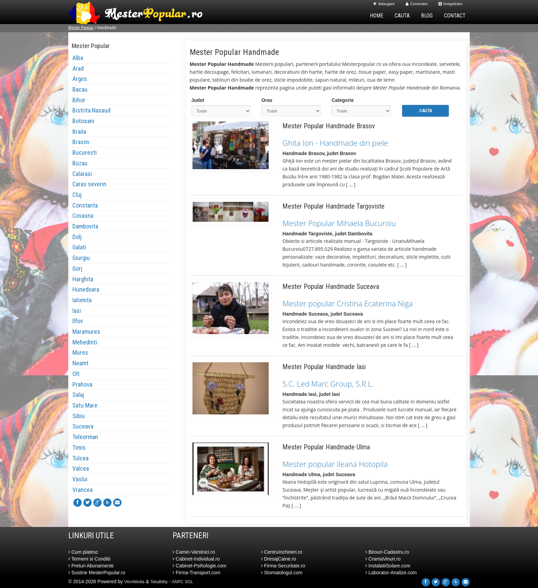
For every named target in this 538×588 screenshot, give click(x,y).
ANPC (177, 581)
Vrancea (82, 489)
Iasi (76, 310)
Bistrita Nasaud (91, 110)
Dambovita (85, 226)
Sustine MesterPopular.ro (96, 572)
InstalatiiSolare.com (387, 565)
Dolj (77, 236)
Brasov (81, 141)
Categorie (342, 100)
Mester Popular (81, 27)
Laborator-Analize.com (391, 572)
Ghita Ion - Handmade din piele (335, 142)
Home (376, 15)
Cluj (77, 194)
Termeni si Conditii (89, 559)
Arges (79, 78)
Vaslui (79, 479)
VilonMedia (134, 581)
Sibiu (78, 416)
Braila (79, 131)
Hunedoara (85, 289)
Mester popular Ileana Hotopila (334, 464)
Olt (76, 373)
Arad (78, 68)
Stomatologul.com (282, 572)
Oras (266, 100)
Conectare (417, 4)
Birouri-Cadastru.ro (387, 552)
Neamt (80, 363)
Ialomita (82, 300)
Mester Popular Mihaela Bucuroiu (339, 223)
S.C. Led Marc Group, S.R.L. (327, 383)
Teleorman (85, 436)
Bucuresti (84, 152)
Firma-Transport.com (196, 572)
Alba (77, 57)
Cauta (402, 15)
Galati (79, 247)
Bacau (79, 89)
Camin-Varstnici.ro (194, 552)
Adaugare (384, 4)
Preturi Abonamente (91, 565)
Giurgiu (81, 257)
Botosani (83, 121)
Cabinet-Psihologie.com (199, 565)
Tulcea (80, 458)
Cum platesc (83, 552)
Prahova (82, 384)
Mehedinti (84, 342)
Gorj (77, 268)
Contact (455, 15)
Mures (80, 352)
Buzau (79, 163)
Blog (427, 15)
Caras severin (89, 184)
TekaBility (159, 581)
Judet (197, 100)
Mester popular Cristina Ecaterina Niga (347, 303)
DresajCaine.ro (278, 559)
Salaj (78, 394)
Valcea (80, 468)
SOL (189, 581)
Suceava (82, 426)
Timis (79, 447)
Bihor (78, 100)
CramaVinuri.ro (383, 559)
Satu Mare (84, 405)
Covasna (82, 215)
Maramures (86, 331)
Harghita (82, 279)
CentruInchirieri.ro (281, 552)
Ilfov (77, 321)
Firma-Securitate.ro (283, 565)
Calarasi (82, 173)
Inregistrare (450, 4)
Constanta (85, 205)
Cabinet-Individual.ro (196, 559)
